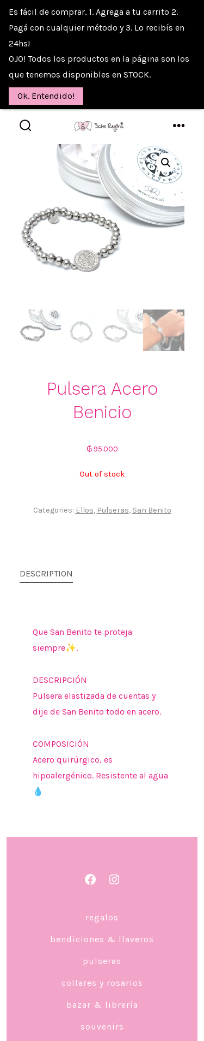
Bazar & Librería (102, 984)
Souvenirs (102, 1006)
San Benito (151, 490)
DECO (102, 1028)
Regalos (102, 897)
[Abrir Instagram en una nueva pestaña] (114, 859)
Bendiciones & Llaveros (102, 919)
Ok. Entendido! (46, 96)
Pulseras (113, 490)
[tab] (94, 554)
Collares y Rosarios (102, 962)
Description (46, 553)
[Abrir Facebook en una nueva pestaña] (90, 859)
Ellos (85, 490)
